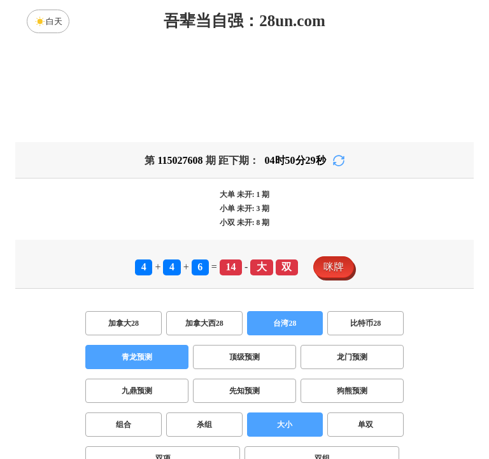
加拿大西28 (204, 323)
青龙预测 (137, 357)
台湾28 (284, 323)
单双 (365, 424)
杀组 (204, 424)
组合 (123, 424)
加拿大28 (123, 323)
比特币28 (365, 323)
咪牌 (333, 266)
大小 (284, 424)
